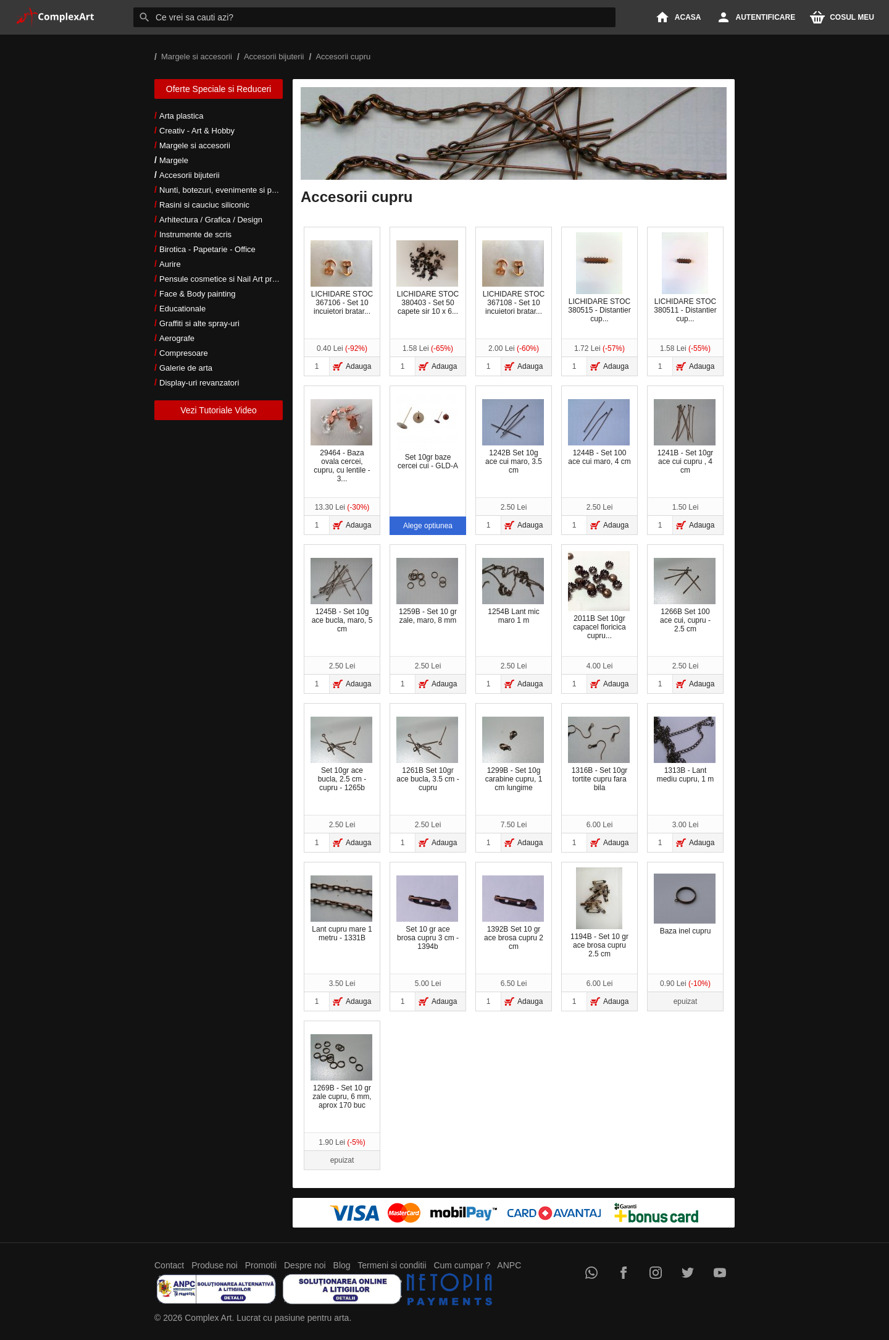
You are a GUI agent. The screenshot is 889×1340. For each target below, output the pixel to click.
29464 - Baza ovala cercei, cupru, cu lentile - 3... (341, 441)
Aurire (170, 264)
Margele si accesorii (194, 145)
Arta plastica (181, 115)
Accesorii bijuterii (189, 175)
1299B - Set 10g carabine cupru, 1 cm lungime (513, 754)
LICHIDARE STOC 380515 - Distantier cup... (599, 277)
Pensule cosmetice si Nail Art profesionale (234, 279)
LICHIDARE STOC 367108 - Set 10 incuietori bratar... (513, 278)
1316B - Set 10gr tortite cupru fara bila (599, 754)
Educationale (182, 308)
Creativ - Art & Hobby (197, 130)
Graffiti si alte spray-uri (199, 323)
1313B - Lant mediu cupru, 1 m (685, 750)
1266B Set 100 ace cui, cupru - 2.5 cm (685, 595)
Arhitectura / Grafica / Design (210, 219)
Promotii (261, 1265)
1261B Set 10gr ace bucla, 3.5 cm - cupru (427, 754)
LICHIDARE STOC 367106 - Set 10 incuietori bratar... (342, 278)
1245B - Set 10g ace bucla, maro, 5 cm (341, 595)
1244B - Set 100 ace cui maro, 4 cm (599, 432)
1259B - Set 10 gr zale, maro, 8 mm (427, 591)
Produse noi (214, 1265)
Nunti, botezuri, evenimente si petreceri (228, 190)
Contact (169, 1265)
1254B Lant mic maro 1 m (513, 591)
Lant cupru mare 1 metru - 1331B (341, 908)
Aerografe (176, 338)
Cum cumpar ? (461, 1265)
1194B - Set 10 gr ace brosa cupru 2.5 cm (599, 912)
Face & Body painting (197, 293)
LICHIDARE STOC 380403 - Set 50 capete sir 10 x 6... (427, 278)
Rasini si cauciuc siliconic (204, 204)
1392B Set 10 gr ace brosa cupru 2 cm (513, 913)
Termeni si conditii (391, 1265)
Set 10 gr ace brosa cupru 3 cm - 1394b (427, 913)
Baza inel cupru (685, 904)
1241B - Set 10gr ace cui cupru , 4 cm (685, 436)
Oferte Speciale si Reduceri (218, 89)
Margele (173, 160)
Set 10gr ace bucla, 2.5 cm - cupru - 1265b (341, 754)
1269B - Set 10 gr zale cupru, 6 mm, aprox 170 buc (341, 1072)
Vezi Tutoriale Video (218, 410)
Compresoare (183, 353)
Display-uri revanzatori (199, 382)
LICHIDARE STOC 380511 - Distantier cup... (685, 277)
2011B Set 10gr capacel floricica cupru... (599, 595)
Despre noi (305, 1265)
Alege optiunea (428, 525)
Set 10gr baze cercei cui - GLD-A (427, 432)
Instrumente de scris (195, 234)
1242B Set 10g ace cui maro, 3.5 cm (513, 436)
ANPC (509, 1265)
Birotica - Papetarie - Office (207, 249)
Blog (342, 1265)
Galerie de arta (185, 368)
